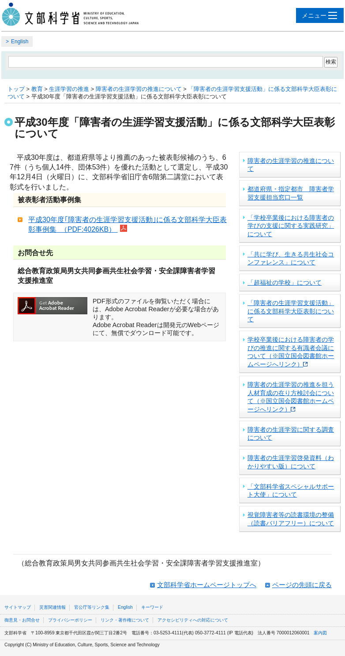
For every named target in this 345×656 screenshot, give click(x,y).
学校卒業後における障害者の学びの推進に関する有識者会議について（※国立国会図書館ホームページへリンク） (291, 352)
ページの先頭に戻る (302, 584)
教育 (37, 89)
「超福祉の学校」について (285, 282)
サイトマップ (17, 607)
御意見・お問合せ (22, 620)
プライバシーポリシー (70, 620)
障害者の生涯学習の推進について (139, 89)
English (19, 41)
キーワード (152, 607)
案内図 (320, 632)
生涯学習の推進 (69, 89)
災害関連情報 (52, 607)
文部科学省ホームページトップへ (206, 584)
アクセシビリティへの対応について (193, 620)
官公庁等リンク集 (91, 607)
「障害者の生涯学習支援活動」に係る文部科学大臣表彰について (291, 311)
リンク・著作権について (125, 620)
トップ (16, 89)
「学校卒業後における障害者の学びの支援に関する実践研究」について (291, 226)
